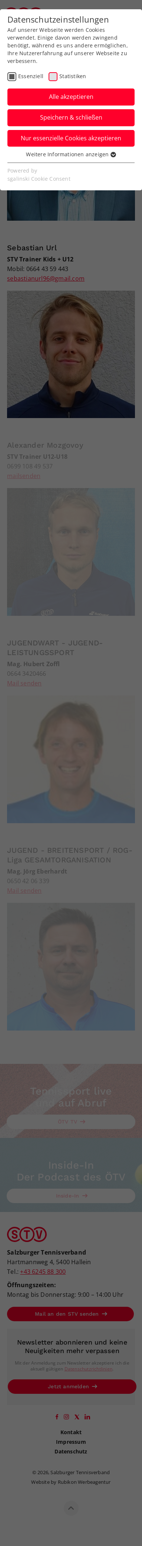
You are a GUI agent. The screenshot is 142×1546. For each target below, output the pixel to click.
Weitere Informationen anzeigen (71, 154)
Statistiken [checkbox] (72, 76)
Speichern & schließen (71, 117)
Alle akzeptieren (71, 97)
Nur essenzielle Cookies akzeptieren (71, 138)
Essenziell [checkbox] (30, 76)
